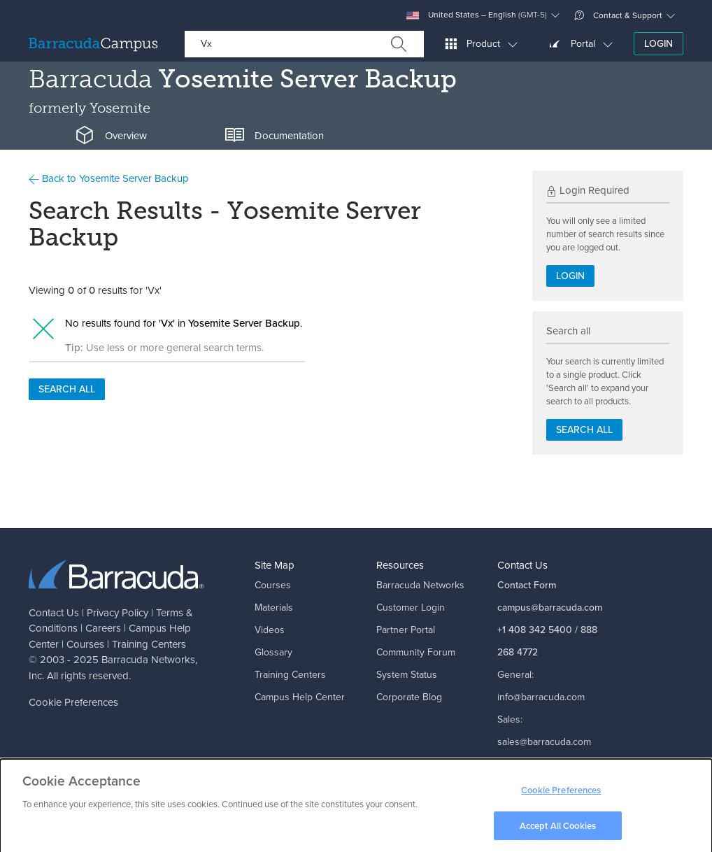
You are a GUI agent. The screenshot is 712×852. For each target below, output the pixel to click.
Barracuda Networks (148, 659)
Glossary (273, 652)
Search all (66, 389)
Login (658, 43)
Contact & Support (618, 15)
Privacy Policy (117, 612)
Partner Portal (405, 630)
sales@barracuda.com (544, 741)
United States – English (476, 15)
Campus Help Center (300, 697)
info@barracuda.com (541, 697)
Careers (103, 628)
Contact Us (54, 612)
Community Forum (415, 652)
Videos (270, 630)
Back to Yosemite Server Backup (109, 178)
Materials (274, 607)
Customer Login (410, 607)
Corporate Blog (409, 697)
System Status (406, 674)
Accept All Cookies (558, 829)
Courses (85, 644)
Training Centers (149, 644)
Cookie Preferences (73, 702)
